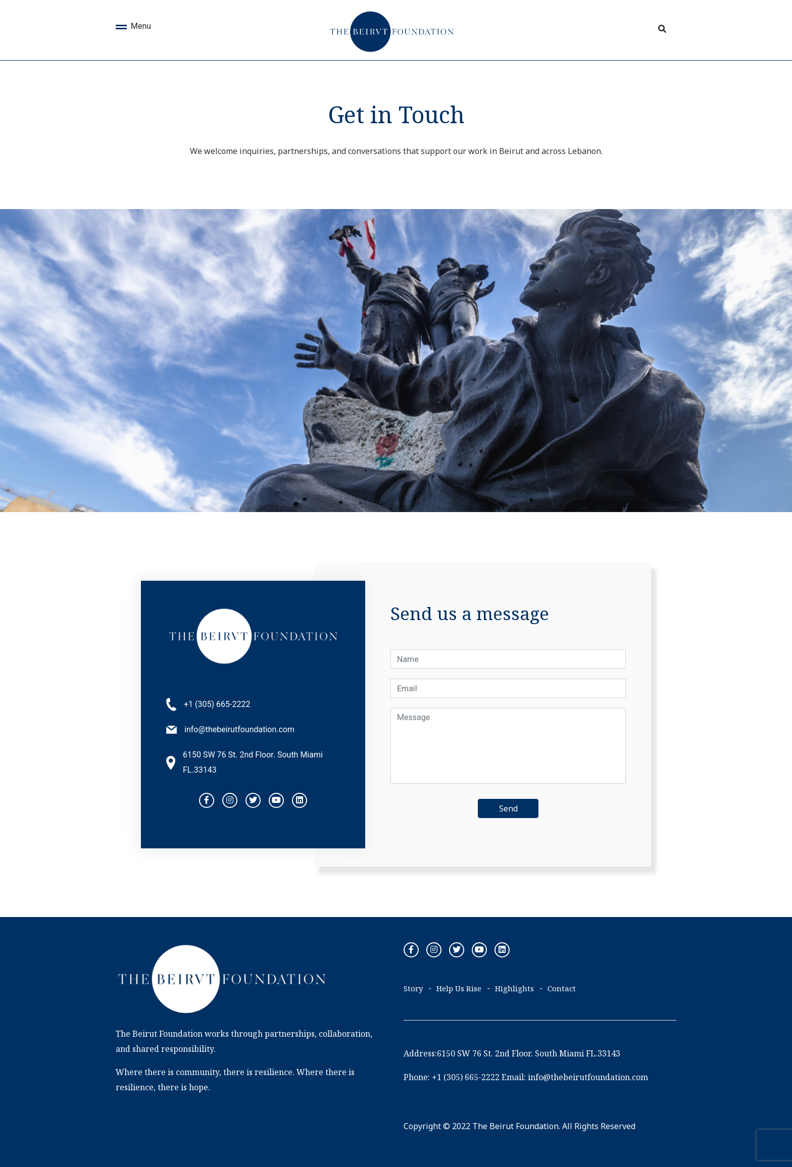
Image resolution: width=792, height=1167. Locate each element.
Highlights (514, 988)
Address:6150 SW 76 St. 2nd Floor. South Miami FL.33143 (512, 1053)
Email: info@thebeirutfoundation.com (575, 1077)
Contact (562, 988)
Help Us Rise (458, 988)
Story (413, 988)
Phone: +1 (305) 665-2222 (452, 1077)
